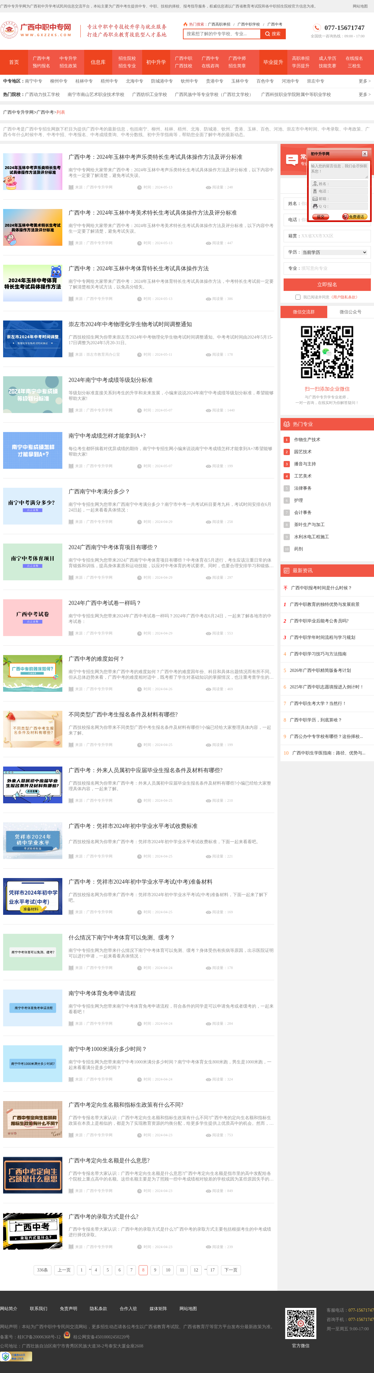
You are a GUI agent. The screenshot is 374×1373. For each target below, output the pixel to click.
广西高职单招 (219, 24)
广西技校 (183, 66)
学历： (294, 252)
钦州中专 (189, 81)
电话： (294, 219)
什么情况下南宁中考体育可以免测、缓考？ (122, 937)
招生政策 (68, 66)
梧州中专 (109, 81)
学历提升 (300, 66)
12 (196, 1270)
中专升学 (68, 58)
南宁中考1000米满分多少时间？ (108, 1049)
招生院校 (127, 58)
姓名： (294, 203)
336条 (42, 1270)
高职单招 (300, 58)
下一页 (230, 1270)
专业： (294, 268)
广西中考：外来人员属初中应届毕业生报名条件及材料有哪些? (146, 770)
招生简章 (237, 66)
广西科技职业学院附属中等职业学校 (296, 94)
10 (168, 1270)
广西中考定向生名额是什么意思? (109, 1160)
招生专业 (127, 66)
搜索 (272, 33)
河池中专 (290, 81)
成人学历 (327, 58)
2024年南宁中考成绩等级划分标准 (111, 380)
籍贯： (294, 236)
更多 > (365, 81)
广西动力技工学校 (42, 94)
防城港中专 (162, 81)
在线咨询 (210, 66)
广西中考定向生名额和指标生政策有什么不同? (126, 1105)
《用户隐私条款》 (344, 297)
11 (182, 1270)
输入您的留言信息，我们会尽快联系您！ (339, 171)
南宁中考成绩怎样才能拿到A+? (107, 436)
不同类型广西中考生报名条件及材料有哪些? (123, 714)
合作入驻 (128, 1308)
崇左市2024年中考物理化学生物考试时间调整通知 (130, 324)
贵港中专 (214, 81)
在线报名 (354, 58)
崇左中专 (315, 81)
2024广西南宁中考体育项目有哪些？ (113, 547)
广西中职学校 (248, 24)
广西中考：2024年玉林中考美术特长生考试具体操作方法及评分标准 (153, 213)
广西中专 (210, 58)
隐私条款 (98, 1308)
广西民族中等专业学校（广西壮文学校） (214, 94)
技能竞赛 (327, 66)
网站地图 (360, 6)
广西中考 (274, 24)
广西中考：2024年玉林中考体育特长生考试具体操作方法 (139, 268)
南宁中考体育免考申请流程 (102, 993)
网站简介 (8, 1308)
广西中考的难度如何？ (97, 659)
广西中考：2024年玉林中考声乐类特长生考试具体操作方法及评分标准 (155, 157)
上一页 (64, 1270)
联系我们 (38, 1308)
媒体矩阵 (158, 1308)
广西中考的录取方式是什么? (103, 1217)
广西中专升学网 (18, 112)
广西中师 (237, 58)
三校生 (354, 66)
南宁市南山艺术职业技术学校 (96, 94)
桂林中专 (84, 81)
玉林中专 (240, 81)
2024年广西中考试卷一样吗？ (105, 603)
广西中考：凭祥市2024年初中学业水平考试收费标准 (133, 826)
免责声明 (68, 1308)
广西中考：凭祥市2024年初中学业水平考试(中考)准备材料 (141, 882)
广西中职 (183, 58)
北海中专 (134, 81)
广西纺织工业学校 (149, 94)
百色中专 (265, 81)
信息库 (98, 62)
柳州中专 (59, 81)
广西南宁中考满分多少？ (99, 491)
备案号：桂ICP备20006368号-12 (30, 1337)
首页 (14, 62)
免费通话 (356, 217)
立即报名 (327, 284)
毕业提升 (273, 62)
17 (212, 1270)
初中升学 (156, 62)
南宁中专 (33, 81)
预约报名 (41, 66)
